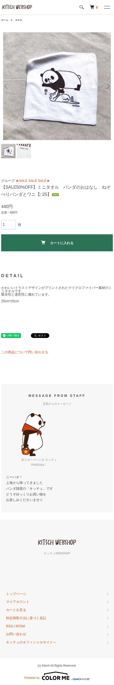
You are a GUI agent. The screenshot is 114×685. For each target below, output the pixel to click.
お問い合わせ (16, 634)
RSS (9, 626)
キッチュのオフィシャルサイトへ (31, 642)
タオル (18, 20)
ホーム (4, 20)
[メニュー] (107, 7)
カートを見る (16, 610)
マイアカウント (17, 602)
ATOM (20, 626)
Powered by (57, 676)
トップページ (16, 594)
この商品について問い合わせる (24, 352)
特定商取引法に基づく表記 (26, 618)
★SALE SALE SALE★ (33, 181)
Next (107, 86)
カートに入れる (57, 242)
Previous (6, 86)
